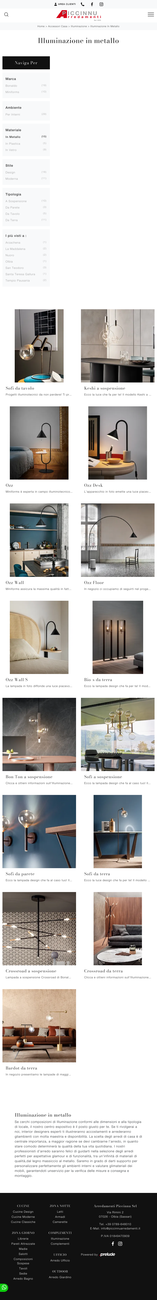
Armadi (60, 1216)
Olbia (9, 261)
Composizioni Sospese (23, 1261)
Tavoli (23, 1268)
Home (41, 26)
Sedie (23, 1273)
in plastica (13, 143)
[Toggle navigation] (151, 15)
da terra (12, 220)
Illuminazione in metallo (104, 26)
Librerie (23, 1238)
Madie (23, 1248)
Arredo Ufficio (60, 1260)
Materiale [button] (13, 130)
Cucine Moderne (23, 1216)
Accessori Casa (57, 26)
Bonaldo (11, 85)
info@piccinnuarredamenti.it (120, 1228)
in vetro (11, 150)
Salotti (23, 1254)
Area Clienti (65, 4)
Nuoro (10, 255)
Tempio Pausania (18, 280)
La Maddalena (16, 248)
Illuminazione (79, 26)
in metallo (13, 137)
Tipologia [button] (13, 194)
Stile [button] (9, 165)
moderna (12, 178)
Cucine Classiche (23, 1222)
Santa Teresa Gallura (20, 274)
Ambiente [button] (14, 108)
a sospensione (16, 201)
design (10, 172)
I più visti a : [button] (16, 236)
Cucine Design (23, 1211)
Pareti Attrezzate (23, 1243)
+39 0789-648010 (118, 1224)
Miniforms (12, 92)
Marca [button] (11, 79)
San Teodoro (15, 267)
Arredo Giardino (60, 1277)
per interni (13, 114)
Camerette (60, 1222)
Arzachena (13, 242)
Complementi (60, 1243)
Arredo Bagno (23, 1278)
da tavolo (13, 213)
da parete (13, 207)
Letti (60, 1211)
